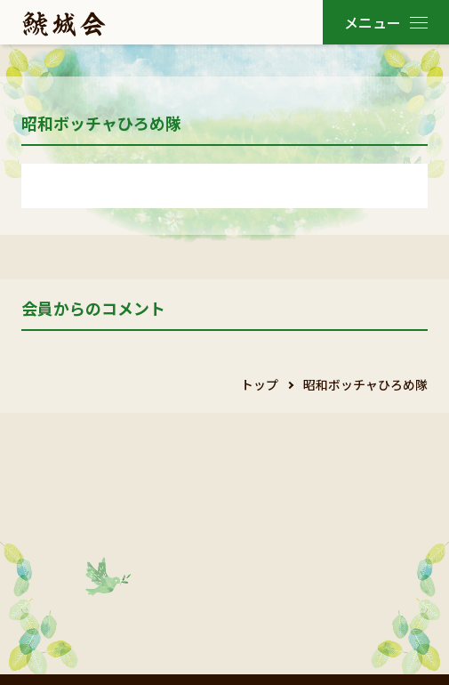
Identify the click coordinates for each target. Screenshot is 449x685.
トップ (259, 384)
